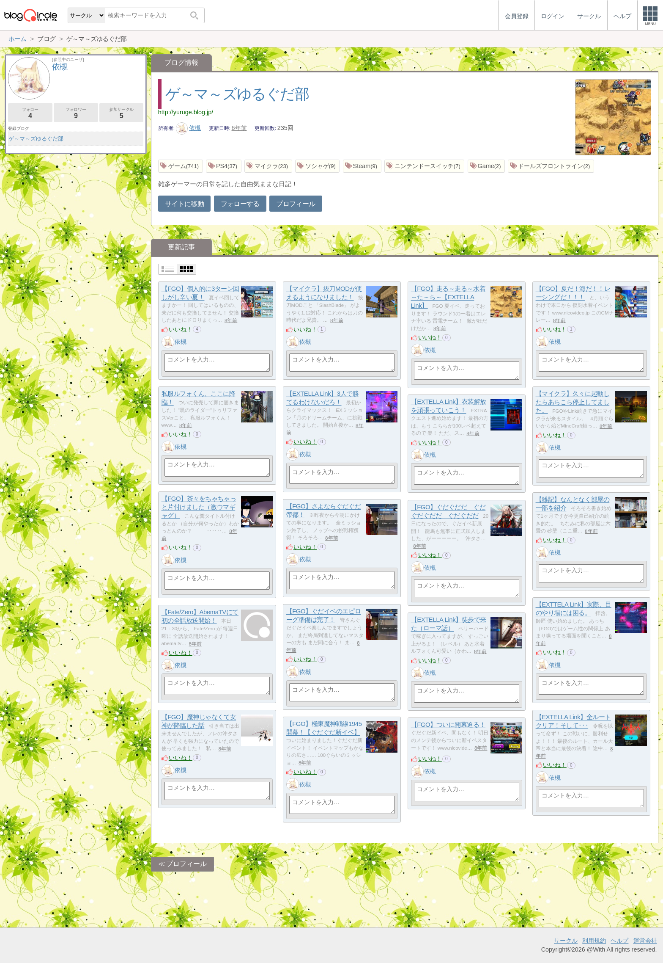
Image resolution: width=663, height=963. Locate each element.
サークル (566, 940)
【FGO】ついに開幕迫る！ (448, 724)
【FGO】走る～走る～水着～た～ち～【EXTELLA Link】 (448, 297)
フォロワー (76, 113)
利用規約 (594, 940)
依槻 (188, 127)
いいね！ (180, 329)
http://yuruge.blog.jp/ (185, 112)
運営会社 (645, 940)
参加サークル (121, 113)
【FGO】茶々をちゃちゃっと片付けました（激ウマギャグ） (199, 507)
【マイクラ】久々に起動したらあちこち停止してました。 (573, 402)
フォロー (30, 113)
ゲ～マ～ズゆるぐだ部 (237, 94)
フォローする (240, 203)
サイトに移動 (184, 203)
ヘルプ (619, 940)
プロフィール (295, 203)
